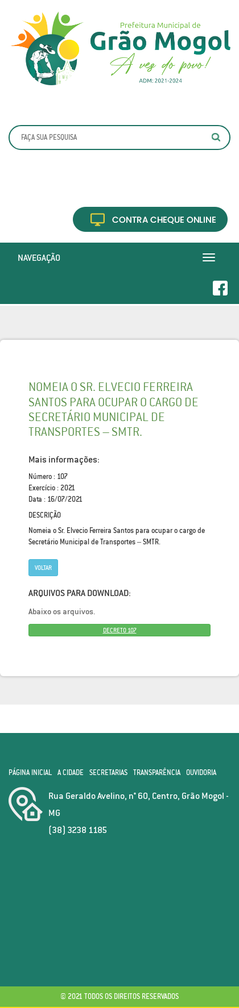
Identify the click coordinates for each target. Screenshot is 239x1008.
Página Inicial (30, 772)
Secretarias (108, 772)
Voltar (43, 568)
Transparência (156, 772)
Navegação (39, 257)
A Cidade (70, 772)
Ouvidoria (201, 772)
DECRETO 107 (120, 630)
